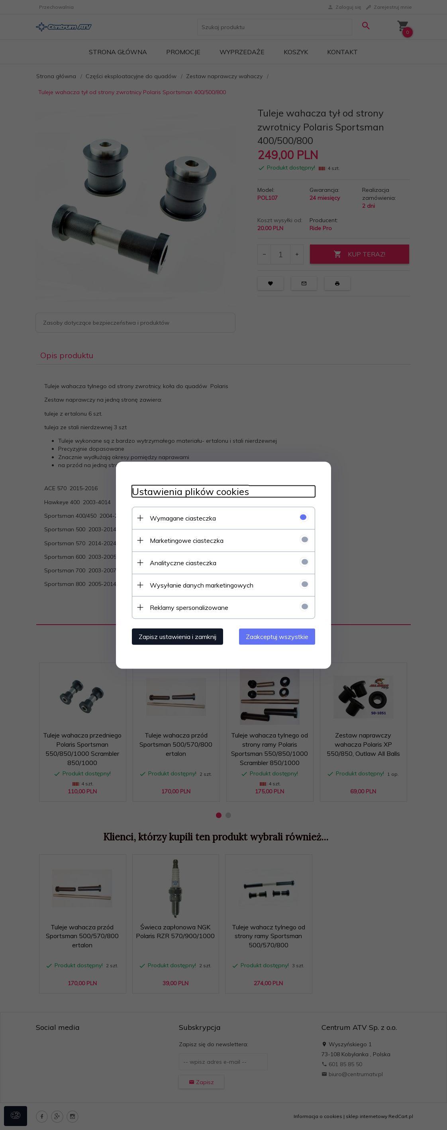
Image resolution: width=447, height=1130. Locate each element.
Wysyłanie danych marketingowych (201, 585)
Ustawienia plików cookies (190, 491)
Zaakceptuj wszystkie (277, 636)
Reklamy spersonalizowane (189, 607)
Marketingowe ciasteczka (187, 540)
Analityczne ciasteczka (183, 562)
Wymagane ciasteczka (183, 518)
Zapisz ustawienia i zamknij (177, 636)
